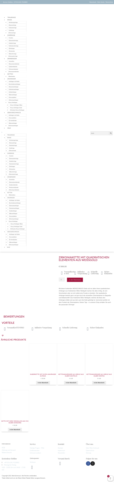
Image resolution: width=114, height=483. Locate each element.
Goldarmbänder (13, 66)
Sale (9, 128)
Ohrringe (11, 35)
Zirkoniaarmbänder (13, 71)
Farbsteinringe (12, 27)
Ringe (9, 20)
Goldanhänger (12, 92)
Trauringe (11, 17)
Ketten (10, 74)
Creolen (11, 38)
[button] (14, 132)
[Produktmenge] (62, 280)
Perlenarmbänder (13, 69)
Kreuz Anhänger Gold (16, 107)
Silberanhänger (13, 94)
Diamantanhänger (13, 87)
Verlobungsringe (13, 22)
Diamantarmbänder (14, 64)
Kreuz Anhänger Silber (16, 105)
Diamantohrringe (13, 40)
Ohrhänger (12, 48)
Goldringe (11, 30)
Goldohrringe (12, 43)
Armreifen (11, 61)
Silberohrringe (12, 53)
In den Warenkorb (75, 280)
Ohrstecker (12, 51)
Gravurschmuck (14, 112)
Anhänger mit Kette (14, 81)
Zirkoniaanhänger (13, 100)
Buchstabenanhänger (14, 84)
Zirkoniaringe (12, 32)
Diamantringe (12, 25)
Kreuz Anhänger (12, 102)
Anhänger (11, 79)
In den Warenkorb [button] (43, 382)
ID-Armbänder (13, 120)
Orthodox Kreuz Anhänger (17, 110)
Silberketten (11, 76)
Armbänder (12, 58)
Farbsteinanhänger (14, 89)
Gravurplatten (12, 97)
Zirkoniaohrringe (12, 56)
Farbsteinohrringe (13, 46)
